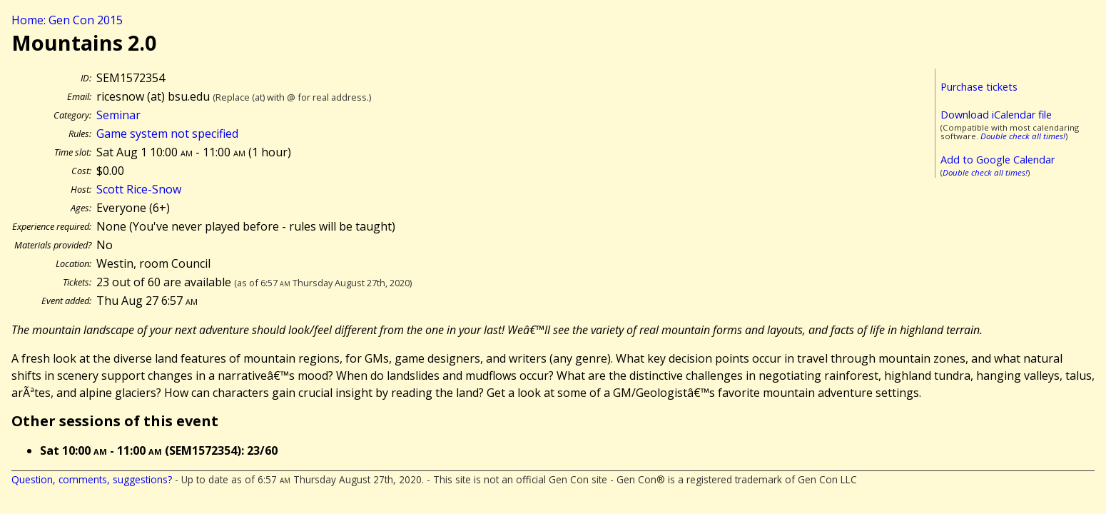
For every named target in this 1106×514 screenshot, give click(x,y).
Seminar (118, 115)
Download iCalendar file (996, 114)
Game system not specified (167, 133)
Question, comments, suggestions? (91, 479)
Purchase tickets (979, 87)
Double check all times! (1022, 136)
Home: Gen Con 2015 (67, 20)
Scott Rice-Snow (138, 189)
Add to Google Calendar (997, 159)
